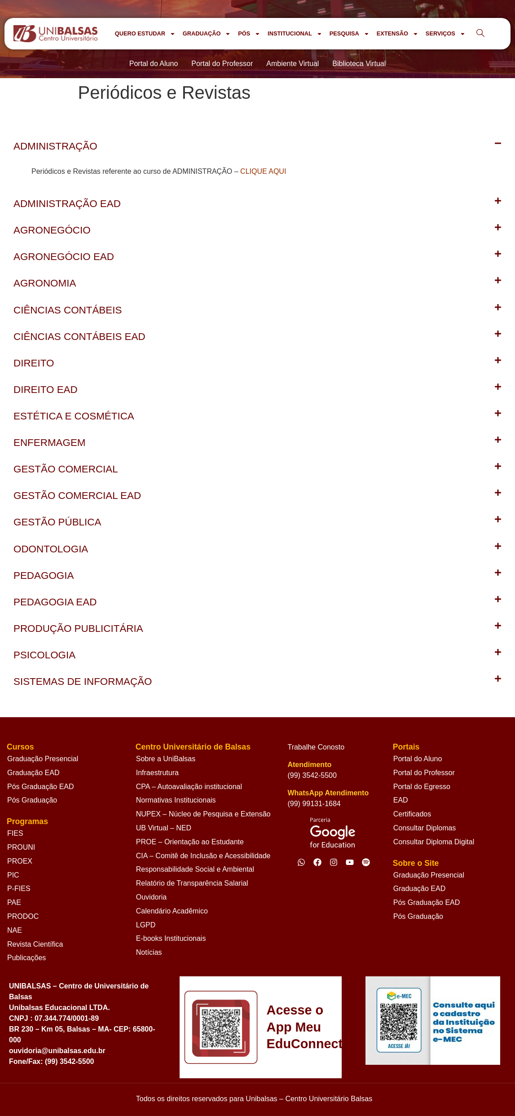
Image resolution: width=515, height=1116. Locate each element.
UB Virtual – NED (163, 828)
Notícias (149, 952)
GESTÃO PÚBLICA (57, 522)
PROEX (19, 861)
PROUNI (21, 847)
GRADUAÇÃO (207, 33)
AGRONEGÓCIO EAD (63, 256)
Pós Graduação (32, 800)
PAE (14, 902)
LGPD (146, 925)
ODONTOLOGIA (50, 549)
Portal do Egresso (421, 786)
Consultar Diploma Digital (434, 842)
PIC (13, 875)
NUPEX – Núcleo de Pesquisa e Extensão (203, 814)
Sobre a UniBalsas (166, 759)
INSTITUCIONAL (295, 33)
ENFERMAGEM (49, 442)
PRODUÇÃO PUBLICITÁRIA (78, 628)
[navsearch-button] (480, 34)
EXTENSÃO (397, 33)
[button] (257, 146)
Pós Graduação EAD (40, 786)
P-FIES (19, 888)
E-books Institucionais (171, 938)
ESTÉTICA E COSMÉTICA (73, 416)
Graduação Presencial (42, 759)
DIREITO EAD (45, 389)
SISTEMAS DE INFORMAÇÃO (82, 681)
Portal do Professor (424, 772)
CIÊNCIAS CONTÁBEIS (67, 310)
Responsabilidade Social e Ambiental (195, 869)
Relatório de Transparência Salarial (192, 883)
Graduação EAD (33, 772)
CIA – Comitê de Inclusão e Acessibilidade (203, 856)
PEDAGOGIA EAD (55, 602)
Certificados (412, 814)
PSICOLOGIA (44, 655)
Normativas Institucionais (176, 800)
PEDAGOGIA (43, 575)
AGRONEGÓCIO (52, 230)
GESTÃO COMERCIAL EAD (77, 495)
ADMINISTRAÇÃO (55, 146)
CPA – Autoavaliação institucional (189, 786)
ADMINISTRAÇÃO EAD (67, 203)
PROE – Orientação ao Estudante (190, 842)
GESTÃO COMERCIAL (65, 469)
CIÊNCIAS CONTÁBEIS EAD (79, 336)
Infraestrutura (157, 772)
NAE (14, 930)
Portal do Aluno (417, 759)
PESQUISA (350, 33)
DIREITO (33, 363)
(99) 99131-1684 (313, 803)
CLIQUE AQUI (263, 171)
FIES (15, 833)
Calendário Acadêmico (172, 911)
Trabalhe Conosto (315, 747)
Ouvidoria (151, 897)
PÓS (249, 33)
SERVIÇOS (446, 33)
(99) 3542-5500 (311, 775)
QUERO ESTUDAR (145, 33)
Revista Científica (35, 944)
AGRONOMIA (44, 283)
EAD (400, 800)
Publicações (26, 958)
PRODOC (23, 916)
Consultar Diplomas (424, 828)
